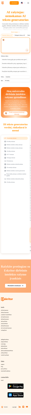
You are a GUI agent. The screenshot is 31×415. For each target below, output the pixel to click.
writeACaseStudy (5, 355)
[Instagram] (23, 407)
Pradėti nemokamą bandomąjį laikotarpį (14, 113)
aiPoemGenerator (5, 319)
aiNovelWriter (4, 348)
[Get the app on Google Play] (15, 385)
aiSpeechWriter (4, 341)
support (2, 364)
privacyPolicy (4, 368)
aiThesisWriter (4, 352)
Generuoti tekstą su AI (7, 35)
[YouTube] (27, 407)
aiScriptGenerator (5, 317)
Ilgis (2, 80)
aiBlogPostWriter (5, 339)
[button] (22, 3)
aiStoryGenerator (5, 312)
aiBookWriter (4, 346)
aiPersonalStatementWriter (7, 350)
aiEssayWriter (4, 321)
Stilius (2, 76)
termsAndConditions (5, 371)
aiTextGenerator (4, 310)
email (2, 380)
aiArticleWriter (4, 323)
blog (2, 366)
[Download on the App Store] (15, 394)
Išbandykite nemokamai (15, 286)
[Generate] (27, 50)
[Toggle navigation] (28, 2)
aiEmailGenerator (5, 325)
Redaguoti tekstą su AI (20, 35)
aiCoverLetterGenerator (6, 328)
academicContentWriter (6, 314)
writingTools (4, 330)
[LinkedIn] (19, 407)
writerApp (3, 344)
